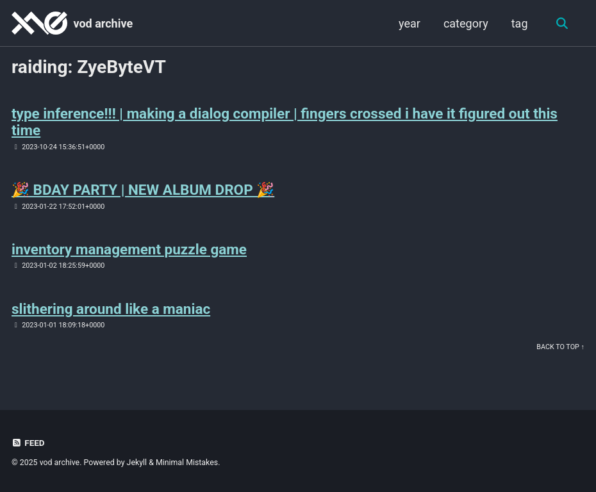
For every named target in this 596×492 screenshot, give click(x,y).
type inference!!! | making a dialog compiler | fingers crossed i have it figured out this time (285, 121)
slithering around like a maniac (111, 308)
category (465, 23)
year (409, 23)
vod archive (103, 23)
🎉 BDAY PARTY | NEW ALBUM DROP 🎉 (143, 189)
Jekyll (137, 462)
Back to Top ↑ (560, 347)
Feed (28, 443)
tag (519, 23)
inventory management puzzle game (129, 249)
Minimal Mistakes (187, 462)
